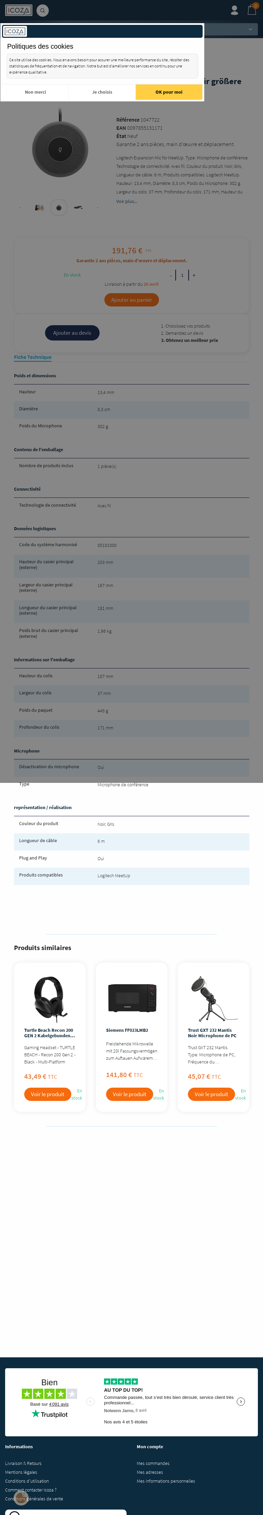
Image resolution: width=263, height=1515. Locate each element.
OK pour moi (169, 92)
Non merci (35, 92)
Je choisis (102, 92)
